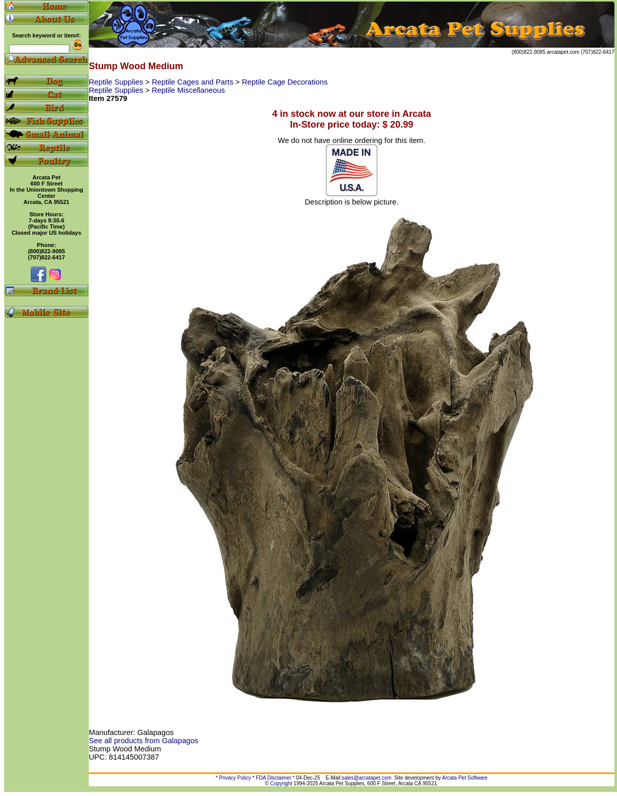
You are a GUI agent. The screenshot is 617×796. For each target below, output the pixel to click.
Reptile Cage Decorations (284, 82)
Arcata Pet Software (465, 778)
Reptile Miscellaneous (188, 90)
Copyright (281, 783)
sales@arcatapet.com (367, 778)
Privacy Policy (235, 778)
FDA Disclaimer (273, 778)
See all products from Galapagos (143, 741)
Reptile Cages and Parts (194, 82)
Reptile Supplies (117, 82)
